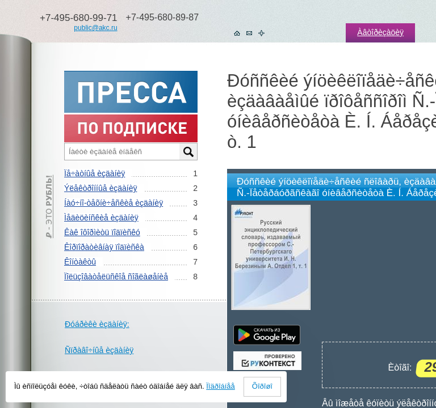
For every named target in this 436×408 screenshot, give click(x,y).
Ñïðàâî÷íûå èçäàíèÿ (99, 350)
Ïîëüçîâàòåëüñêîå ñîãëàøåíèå (116, 276)
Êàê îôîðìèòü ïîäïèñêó (102, 232)
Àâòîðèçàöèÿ (380, 32)
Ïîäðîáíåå (220, 386)
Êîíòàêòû (80, 261)
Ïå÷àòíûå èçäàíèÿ (94, 173)
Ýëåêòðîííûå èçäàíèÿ (100, 188)
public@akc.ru (95, 28)
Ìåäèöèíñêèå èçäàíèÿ (101, 217)
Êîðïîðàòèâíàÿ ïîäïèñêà (104, 247)
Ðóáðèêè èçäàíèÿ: (97, 324)
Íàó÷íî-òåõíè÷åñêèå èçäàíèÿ (113, 202)
